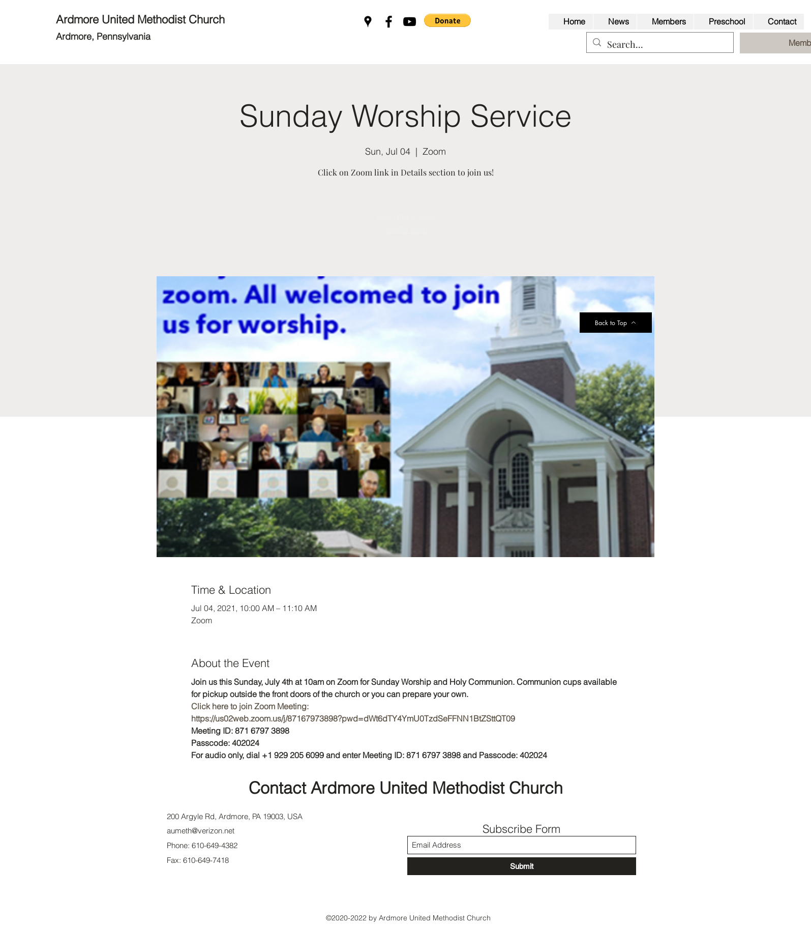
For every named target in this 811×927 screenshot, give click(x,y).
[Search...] (659, 45)
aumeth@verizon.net (200, 830)
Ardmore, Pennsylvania (103, 36)
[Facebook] (389, 22)
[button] (447, 20)
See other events (406, 229)
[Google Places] (368, 22)
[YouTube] (409, 22)
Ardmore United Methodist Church (142, 19)
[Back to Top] (616, 322)
